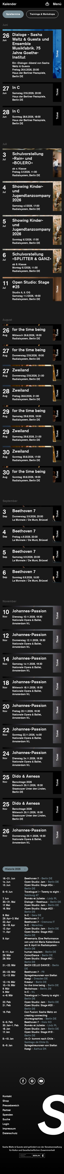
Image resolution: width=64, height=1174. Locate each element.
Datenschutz (10, 1133)
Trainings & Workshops (42, 14)
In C (26, 915)
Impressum (9, 1128)
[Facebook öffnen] (23, 1081)
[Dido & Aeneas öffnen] (28, 783)
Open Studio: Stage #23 (38, 908)
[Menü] (57, 4)
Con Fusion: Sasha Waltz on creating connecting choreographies (40, 1015)
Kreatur (28, 982)
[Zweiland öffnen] (28, 374)
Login (6, 1124)
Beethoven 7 (31, 878)
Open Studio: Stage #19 (38, 1032)
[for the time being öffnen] (28, 334)
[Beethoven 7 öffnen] (28, 515)
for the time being (34, 985)
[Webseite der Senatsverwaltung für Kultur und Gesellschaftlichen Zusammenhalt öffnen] (32, 1156)
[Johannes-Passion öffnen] (28, 617)
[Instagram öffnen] (32, 1081)
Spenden (8, 1114)
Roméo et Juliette (34, 898)
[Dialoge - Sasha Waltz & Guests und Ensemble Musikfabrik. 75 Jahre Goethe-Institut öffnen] (28, 55)
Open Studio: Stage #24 (38, 885)
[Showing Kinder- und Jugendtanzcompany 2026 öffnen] (28, 198)
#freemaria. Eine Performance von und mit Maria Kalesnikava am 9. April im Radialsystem (42, 942)
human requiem (33, 951)
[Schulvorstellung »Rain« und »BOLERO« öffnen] (28, 164)
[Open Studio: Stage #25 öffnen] (28, 290)
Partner (7, 1110)
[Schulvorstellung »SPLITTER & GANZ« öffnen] (28, 262)
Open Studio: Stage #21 (38, 958)
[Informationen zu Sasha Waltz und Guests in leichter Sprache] (47, 4)
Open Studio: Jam (34, 881)
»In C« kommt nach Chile (38, 1038)
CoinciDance (31, 955)
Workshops (30, 988)
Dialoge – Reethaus (35, 901)
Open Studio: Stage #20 (38, 1005)
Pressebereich (11, 1105)
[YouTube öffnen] (41, 1081)
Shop (6, 1100)
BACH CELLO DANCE (36, 965)
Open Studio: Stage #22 (38, 931)
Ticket (57, 53)
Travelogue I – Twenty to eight (41, 891)
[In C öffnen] (28, 93)
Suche (6, 1119)
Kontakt (7, 1096)
